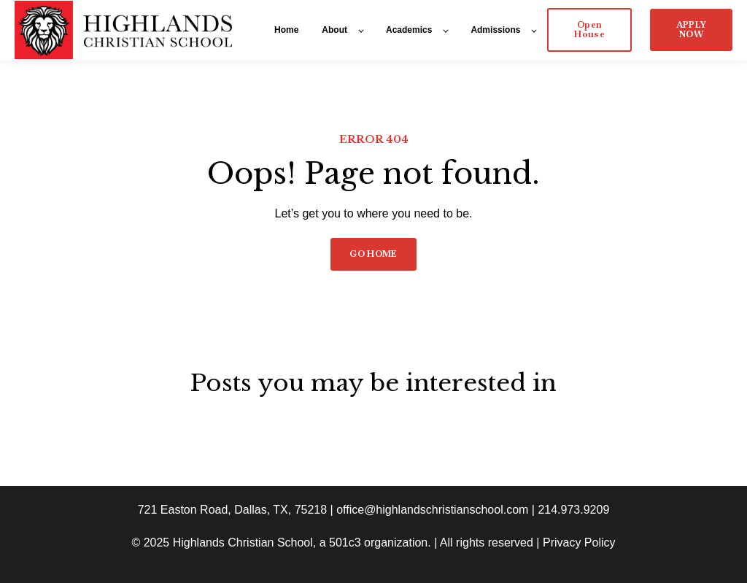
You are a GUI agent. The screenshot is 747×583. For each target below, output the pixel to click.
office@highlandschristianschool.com (432, 509)
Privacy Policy (579, 542)
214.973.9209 (573, 509)
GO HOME (373, 254)
